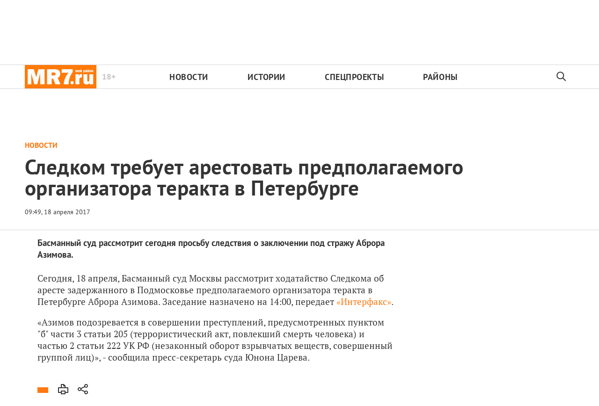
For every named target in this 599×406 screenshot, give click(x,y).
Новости (188, 77)
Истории (266, 77)
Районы (440, 77)
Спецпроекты (354, 77)
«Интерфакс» (363, 301)
